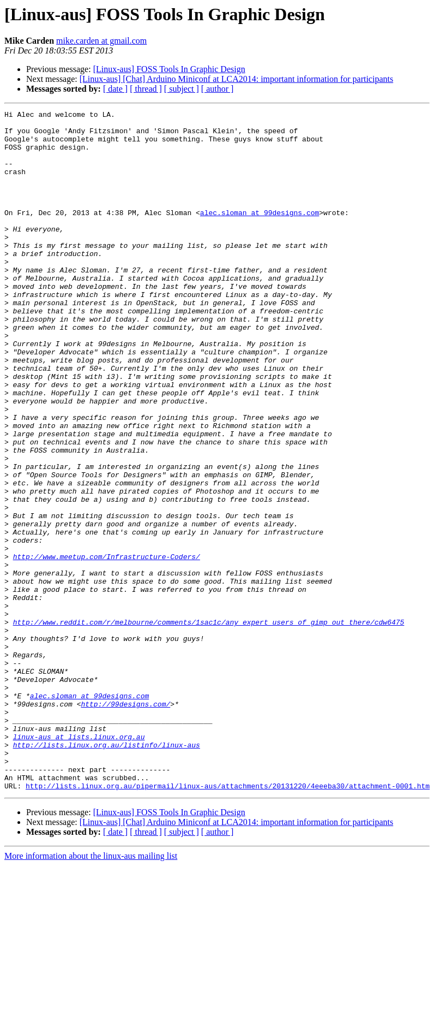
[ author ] (217, 88)
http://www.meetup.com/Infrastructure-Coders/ (106, 646)
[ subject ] (181, 88)
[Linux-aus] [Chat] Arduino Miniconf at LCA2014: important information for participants (236, 79)
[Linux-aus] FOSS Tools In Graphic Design (169, 69)
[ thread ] (146, 88)
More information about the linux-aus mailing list (90, 991)
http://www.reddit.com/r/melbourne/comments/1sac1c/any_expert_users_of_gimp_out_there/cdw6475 (209, 725)
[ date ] (115, 88)
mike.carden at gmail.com (101, 40)
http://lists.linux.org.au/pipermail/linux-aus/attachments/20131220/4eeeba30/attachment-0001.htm (228, 922)
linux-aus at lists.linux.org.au (79, 863)
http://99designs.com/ (125, 823)
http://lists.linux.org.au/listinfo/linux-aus (106, 872)
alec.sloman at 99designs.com (259, 234)
